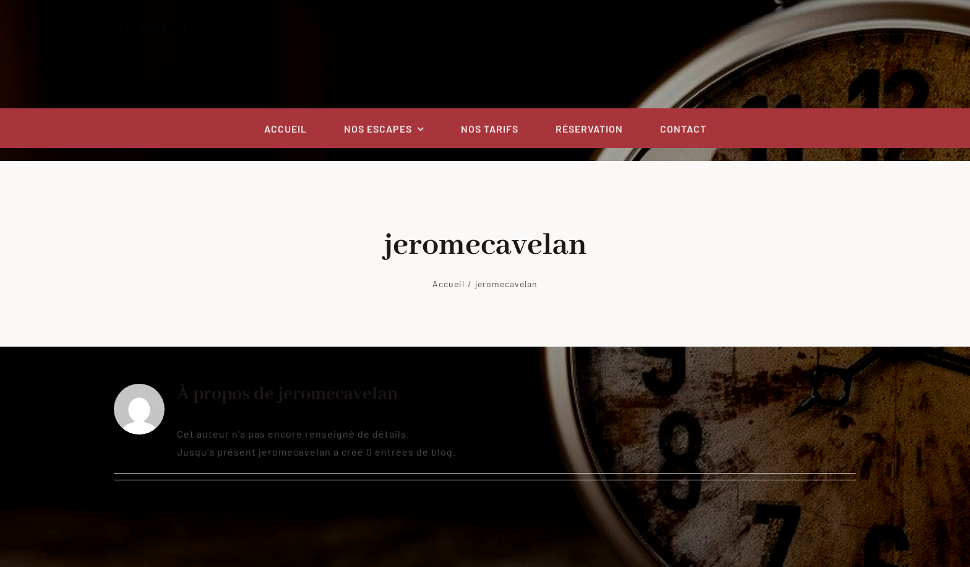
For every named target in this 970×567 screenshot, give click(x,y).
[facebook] (196, 28)
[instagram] (218, 28)
